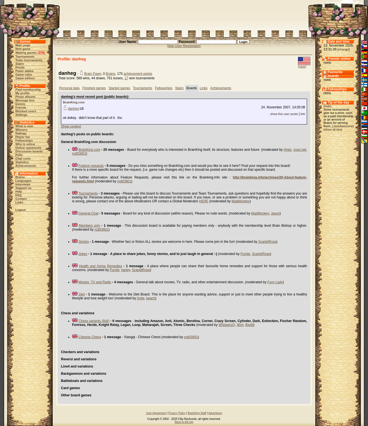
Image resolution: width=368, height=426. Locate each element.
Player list (23, 137)
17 (126, 78)
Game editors (25, 78)
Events (20, 104)
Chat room (23, 158)
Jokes (82, 254)
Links (20, 202)
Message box (25, 100)
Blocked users (26, 111)
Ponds (20, 67)
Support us (24, 188)
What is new (24, 126)
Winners (21, 129)
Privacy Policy (176, 413)
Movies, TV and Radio (94, 282)
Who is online (25, 144)
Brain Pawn (92, 74)
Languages (24, 180)
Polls (19, 155)
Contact (21, 198)
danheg (73, 109)
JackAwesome (343, 126)
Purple (245, 254)
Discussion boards (29, 151)
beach (150, 298)
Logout (21, 209)
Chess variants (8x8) (94, 321)
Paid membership (28, 89)
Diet (82, 294)
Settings (21, 114)
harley (125, 270)
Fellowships (24, 140)
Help (19, 191)
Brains (20, 177)
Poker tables (25, 71)
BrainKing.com (74, 102)
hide (327, 106)
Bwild (249, 325)
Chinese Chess (89, 337)
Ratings (21, 133)
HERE (203, 201)
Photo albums (26, 96)
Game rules (24, 74)
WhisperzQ (227, 325)
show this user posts (284, 114)
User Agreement (156, 413)
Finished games (94, 88)
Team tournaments (29, 60)
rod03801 (79, 153)
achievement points (138, 74)
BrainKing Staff (197, 413)
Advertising (215, 413)
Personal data (69, 88)
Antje (140, 298)
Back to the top (184, 422)
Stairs (20, 63)
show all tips (332, 129)
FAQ (19, 195)
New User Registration (184, 46)
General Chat (88, 213)
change (344, 49)
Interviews (23, 184)
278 (41, 52)
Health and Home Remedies (100, 266)
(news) (302, 66)
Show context (71, 126)
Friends (21, 107)
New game (23, 48)
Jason (275, 213)
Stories (83, 242)
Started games (119, 88)
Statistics (22, 162)
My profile (23, 93)
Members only (89, 226)
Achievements (26, 165)
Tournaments (25, 56)
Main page (23, 45)
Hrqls (288, 150)
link (302, 114)
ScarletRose (267, 242)
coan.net (299, 150)
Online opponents (29, 147)
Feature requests (91, 166)
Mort (240, 325)
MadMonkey (241, 201)
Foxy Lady (275, 282)
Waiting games (26, 52)
